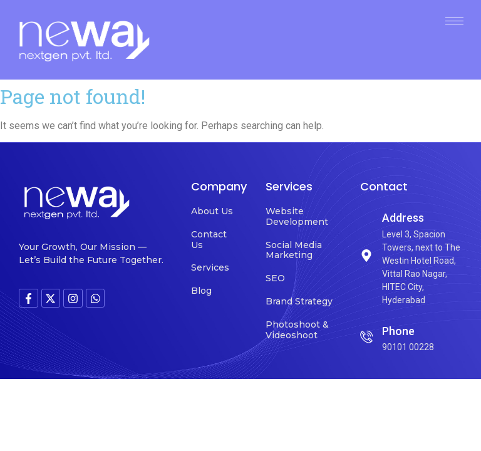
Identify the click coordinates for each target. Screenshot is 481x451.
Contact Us (209, 240)
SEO (275, 278)
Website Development (297, 216)
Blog (201, 290)
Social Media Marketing (294, 250)
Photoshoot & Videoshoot (297, 330)
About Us (212, 211)
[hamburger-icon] (454, 21)
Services (210, 267)
